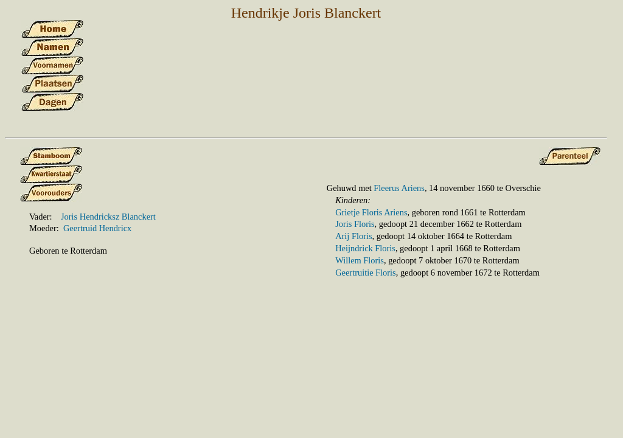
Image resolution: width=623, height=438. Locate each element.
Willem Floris (359, 260)
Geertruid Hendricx (97, 228)
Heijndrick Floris (365, 248)
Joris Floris (354, 224)
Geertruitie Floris (365, 272)
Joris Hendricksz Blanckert (108, 216)
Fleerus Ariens (399, 188)
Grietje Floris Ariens (371, 212)
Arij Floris (353, 236)
